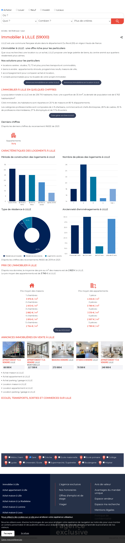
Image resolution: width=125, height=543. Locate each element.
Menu (3, 4)
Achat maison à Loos (13, 512)
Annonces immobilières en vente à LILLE (42, 82)
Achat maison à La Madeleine (16, 501)
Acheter (6, 10)
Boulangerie (87, 463)
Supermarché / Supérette (60, 463)
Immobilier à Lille (11, 484)
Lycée (10, 463)
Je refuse (25, 533)
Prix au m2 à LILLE (62, 330)
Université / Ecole (30, 463)
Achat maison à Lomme (14, 506)
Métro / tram (13, 457)
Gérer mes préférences (11, 540)
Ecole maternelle (65, 457)
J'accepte (8, 533)
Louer (20, 10)
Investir (45, 10)
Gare (30, 457)
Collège (109, 457)
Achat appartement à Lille (15, 489)
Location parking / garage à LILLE (19, 392)
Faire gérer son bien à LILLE (62, 115)
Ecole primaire (89, 457)
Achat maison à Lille (12, 495)
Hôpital (105, 463)
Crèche (45, 457)
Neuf (32, 10)
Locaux (59, 10)
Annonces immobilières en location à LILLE (81, 82)
